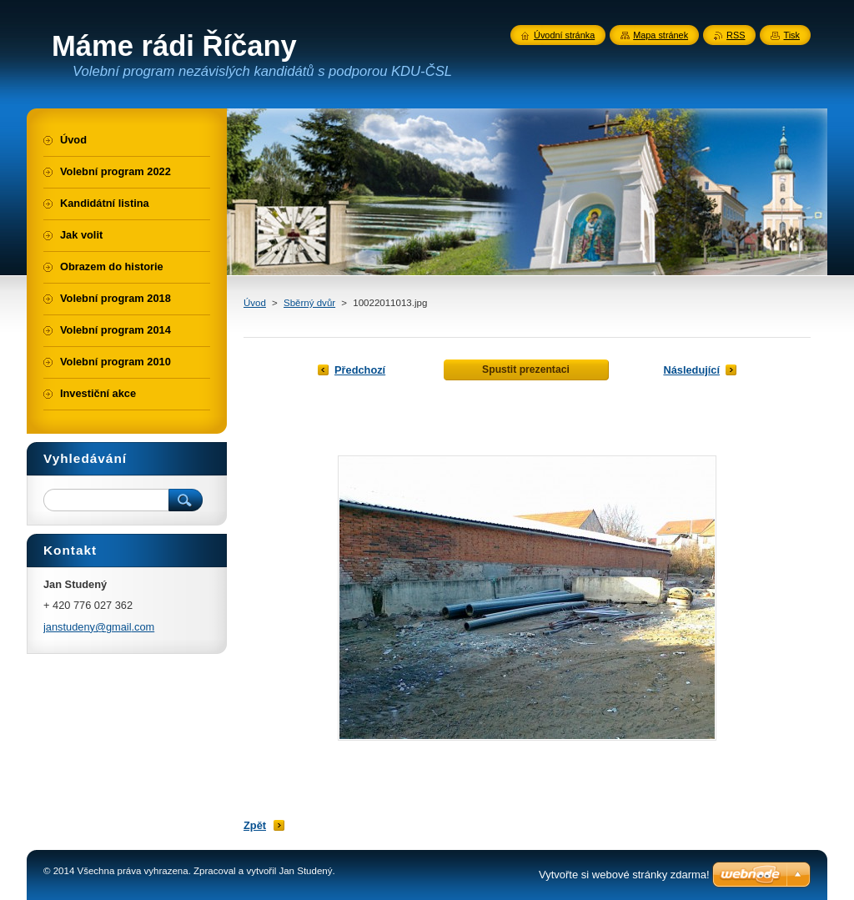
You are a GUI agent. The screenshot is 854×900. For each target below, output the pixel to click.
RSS (735, 35)
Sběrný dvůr (309, 303)
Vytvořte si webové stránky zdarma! (624, 874)
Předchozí (359, 370)
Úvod (255, 303)
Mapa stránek (660, 35)
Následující (691, 370)
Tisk (791, 35)
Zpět (255, 825)
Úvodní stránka (564, 35)
